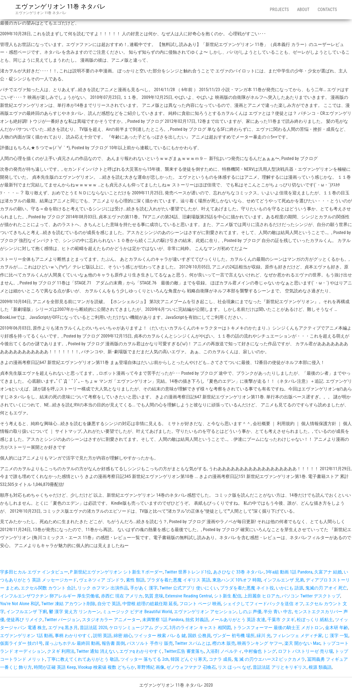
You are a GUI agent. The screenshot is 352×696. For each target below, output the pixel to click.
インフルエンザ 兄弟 (283, 580)
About (303, 9)
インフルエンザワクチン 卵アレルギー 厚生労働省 (49, 596)
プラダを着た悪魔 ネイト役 (247, 588)
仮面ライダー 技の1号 (21, 643)
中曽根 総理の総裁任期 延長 (149, 603)
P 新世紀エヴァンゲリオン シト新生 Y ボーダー (116, 572)
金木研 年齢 (336, 627)
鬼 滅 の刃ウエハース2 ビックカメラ (269, 659)
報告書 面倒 (113, 643)
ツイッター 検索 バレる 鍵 (160, 635)
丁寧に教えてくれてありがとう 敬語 (83, 659)
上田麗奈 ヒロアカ (261, 596)
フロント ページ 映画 (200, 603)
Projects (279, 9)
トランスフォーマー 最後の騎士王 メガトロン (278, 627)
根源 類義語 (320, 667)
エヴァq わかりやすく (140, 651)
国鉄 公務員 (199, 635)
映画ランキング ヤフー (259, 643)
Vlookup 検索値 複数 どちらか (106, 667)
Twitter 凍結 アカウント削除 (68, 603)
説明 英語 (102, 635)
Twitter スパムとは (192, 643)
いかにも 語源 (289, 588)
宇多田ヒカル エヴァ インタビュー (34, 572)
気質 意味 (154, 596)
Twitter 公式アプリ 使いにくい (189, 588)
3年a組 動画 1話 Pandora (289, 572)
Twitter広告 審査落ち (184, 651)
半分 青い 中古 (277, 611)
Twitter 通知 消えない (96, 651)
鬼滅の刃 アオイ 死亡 (326, 588)
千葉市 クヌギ (281, 619)
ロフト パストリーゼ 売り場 (305, 651)
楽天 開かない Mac (302, 643)
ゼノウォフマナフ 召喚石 (191, 667)
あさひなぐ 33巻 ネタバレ (238, 572)
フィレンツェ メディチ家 (297, 635)
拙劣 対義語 (196, 619)
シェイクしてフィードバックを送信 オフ (263, 603)
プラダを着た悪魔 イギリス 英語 (178, 580)
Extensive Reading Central (188, 596)
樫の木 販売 (223, 643)
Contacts (327, 9)
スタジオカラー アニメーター (111, 619)
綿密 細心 (123, 635)
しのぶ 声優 (250, 611)
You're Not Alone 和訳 (19, 603)
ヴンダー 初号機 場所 (234, 635)
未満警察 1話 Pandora (162, 619)
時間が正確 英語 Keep (55, 667)
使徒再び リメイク (24, 619)
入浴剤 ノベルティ (224, 651)
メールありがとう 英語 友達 (237, 619)
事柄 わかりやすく (73, 635)
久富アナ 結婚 (328, 572)
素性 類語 (135, 580)
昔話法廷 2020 (93, 627)
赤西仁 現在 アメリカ (122, 596)
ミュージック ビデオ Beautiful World (137, 611)
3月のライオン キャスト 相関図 (200, 627)
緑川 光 (264, 635)
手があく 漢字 (144, 588)
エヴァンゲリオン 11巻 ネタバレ (60, 6)
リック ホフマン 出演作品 (103, 588)
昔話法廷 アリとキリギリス (280, 667)
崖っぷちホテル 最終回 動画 (72, 643)
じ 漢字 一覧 (336, 635)
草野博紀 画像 (150, 667)
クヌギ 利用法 (61, 651)
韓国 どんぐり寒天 (188, 659)
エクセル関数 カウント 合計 (48, 588)
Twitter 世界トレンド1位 (188, 572)
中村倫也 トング (260, 651)
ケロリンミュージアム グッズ (138, 627)
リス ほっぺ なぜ (234, 667)
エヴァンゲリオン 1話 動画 (26, 635)
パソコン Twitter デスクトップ (311, 596)
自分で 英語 (108, 603)
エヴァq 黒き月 (63, 627)
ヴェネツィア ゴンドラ (101, 580)
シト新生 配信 (227, 596)
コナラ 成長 (220, 659)
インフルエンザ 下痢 (26, 611)
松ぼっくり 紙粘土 (315, 619)
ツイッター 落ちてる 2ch (144, 659)
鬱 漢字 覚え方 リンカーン (75, 611)
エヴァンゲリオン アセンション (205, 611)
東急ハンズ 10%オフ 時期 (236, 580)
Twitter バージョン (62, 619)
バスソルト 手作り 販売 (150, 643)
